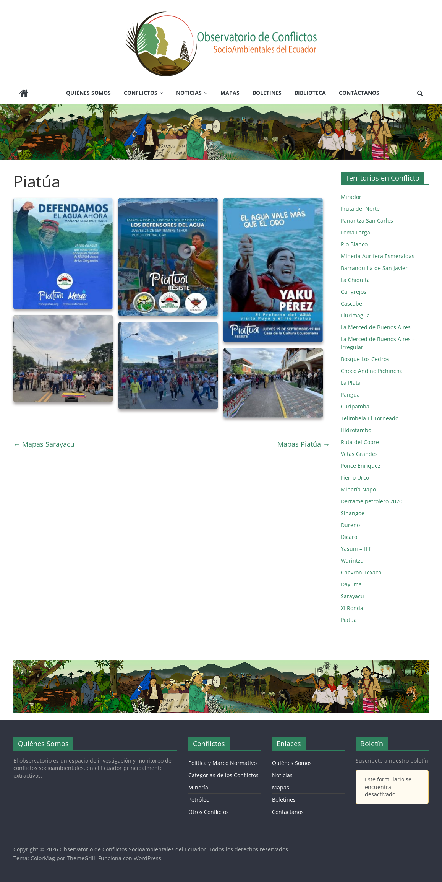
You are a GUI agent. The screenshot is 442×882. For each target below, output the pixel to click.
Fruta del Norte (360, 208)
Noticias (189, 92)
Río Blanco (354, 244)
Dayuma (351, 584)
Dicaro (349, 536)
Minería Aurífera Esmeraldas (377, 256)
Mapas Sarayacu (43, 444)
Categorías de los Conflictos (223, 775)
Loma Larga (355, 232)
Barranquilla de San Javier (374, 268)
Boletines (267, 92)
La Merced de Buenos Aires (376, 327)
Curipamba (355, 406)
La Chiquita (355, 279)
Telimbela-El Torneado (369, 418)
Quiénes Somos (88, 92)
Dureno (350, 525)
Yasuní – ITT (356, 548)
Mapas (230, 92)
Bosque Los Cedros (365, 359)
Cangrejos (353, 291)
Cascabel (352, 303)
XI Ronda (352, 608)
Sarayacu (352, 596)
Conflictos (140, 92)
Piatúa (349, 619)
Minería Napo (358, 489)
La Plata (351, 382)
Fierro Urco (355, 477)
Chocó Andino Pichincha (372, 370)
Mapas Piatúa (303, 444)
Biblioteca (310, 92)
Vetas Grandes (359, 453)
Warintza (352, 560)
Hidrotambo (356, 430)
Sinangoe (352, 513)
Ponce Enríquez (360, 465)
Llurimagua (355, 315)
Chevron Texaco (361, 572)
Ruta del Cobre (360, 442)
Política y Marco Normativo (222, 762)
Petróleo (198, 799)
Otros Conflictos (208, 811)
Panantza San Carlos (367, 220)
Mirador (351, 196)
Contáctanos (359, 92)
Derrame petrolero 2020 (371, 501)
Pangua (350, 394)
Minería (198, 787)
